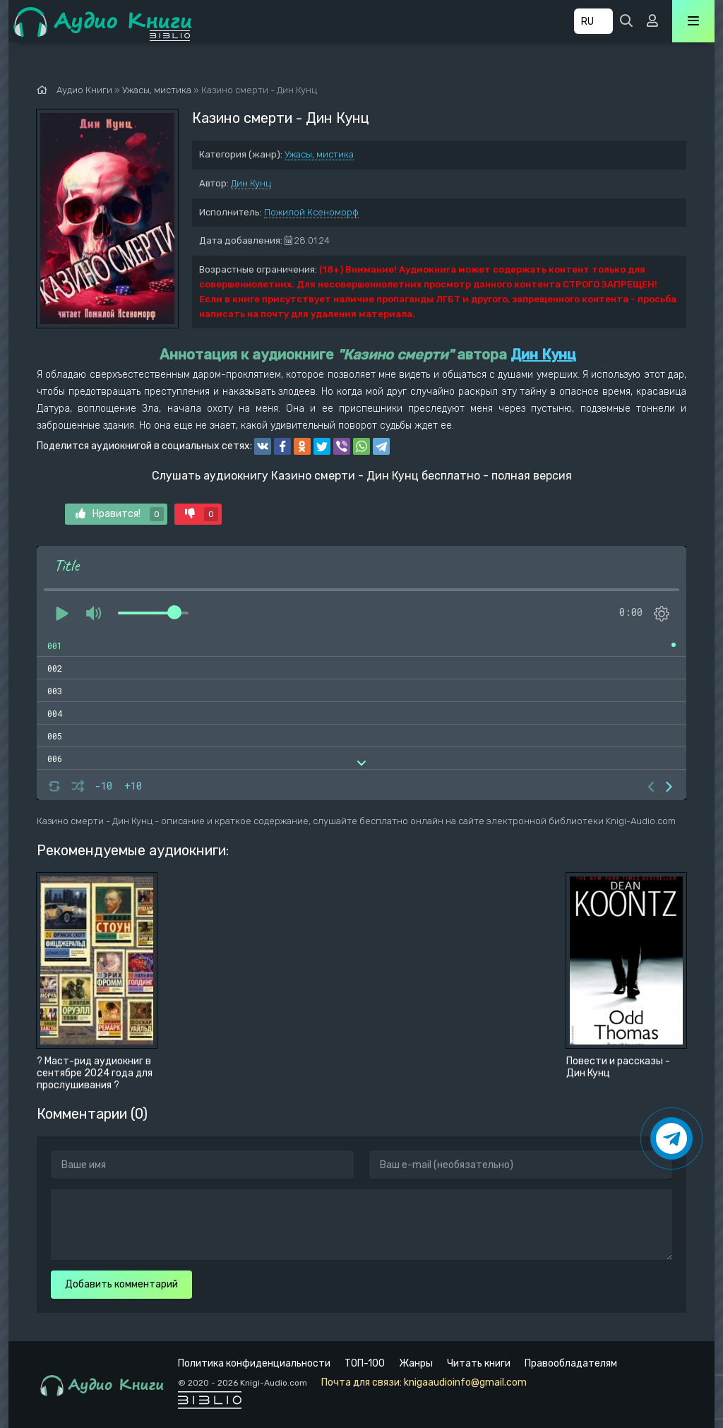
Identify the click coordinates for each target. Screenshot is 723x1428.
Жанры (416, 1363)
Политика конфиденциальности (254, 1363)
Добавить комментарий (121, 1284)
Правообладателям (571, 1363)
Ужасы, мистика (319, 154)
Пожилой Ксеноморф (311, 212)
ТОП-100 (365, 1363)
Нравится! (120, 514)
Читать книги (478, 1363)
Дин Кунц (251, 183)
